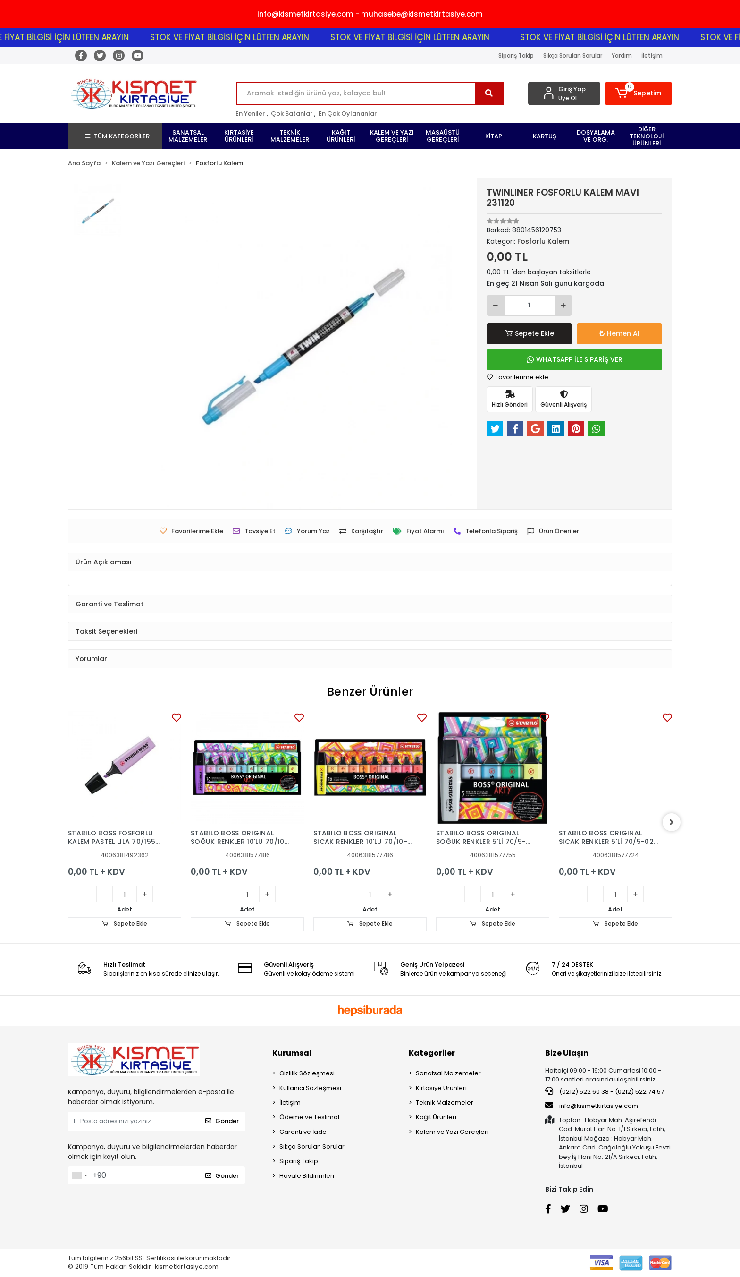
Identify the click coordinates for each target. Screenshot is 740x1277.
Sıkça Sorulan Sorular (572, 55)
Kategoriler (432, 1052)
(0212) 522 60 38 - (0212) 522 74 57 (604, 1091)
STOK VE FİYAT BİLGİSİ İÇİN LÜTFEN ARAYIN (82, 37)
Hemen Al (619, 333)
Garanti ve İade (303, 1131)
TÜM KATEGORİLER (117, 136)
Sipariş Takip (516, 55)
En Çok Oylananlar (348, 113)
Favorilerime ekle (517, 377)
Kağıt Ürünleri (436, 1117)
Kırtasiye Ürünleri (441, 1087)
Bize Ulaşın (567, 1052)
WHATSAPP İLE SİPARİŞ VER (574, 359)
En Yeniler (250, 113)
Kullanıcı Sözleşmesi (310, 1087)
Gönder (222, 1121)
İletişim (652, 55)
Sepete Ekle (529, 334)
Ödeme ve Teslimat (309, 1117)
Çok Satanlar (291, 113)
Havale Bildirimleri (306, 1175)
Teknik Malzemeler (444, 1102)
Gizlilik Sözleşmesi (307, 1073)
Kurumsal (291, 1052)
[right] (672, 822)
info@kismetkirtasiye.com (591, 1106)
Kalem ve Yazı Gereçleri (452, 1131)
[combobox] (79, 1175)
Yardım (622, 55)
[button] (639, 93)
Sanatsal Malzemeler (448, 1073)
